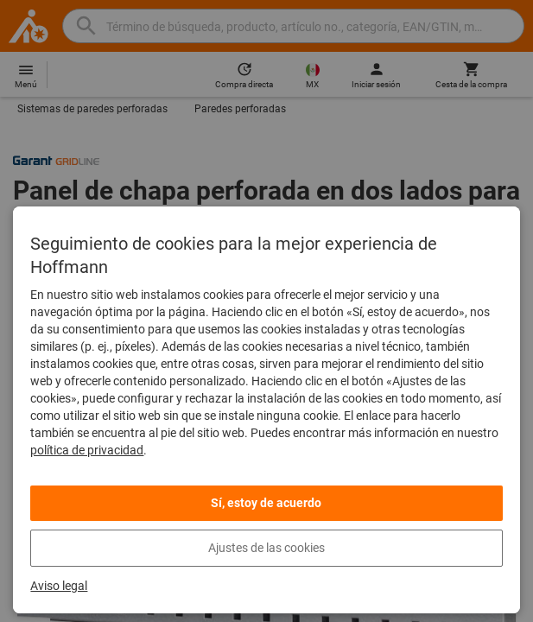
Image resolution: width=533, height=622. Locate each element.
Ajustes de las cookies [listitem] (266, 548)
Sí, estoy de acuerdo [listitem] (266, 503)
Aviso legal (58, 586)
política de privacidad (86, 450)
